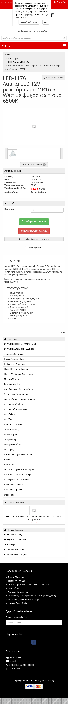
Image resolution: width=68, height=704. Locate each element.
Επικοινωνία (13, 657)
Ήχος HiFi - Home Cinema (16, 369)
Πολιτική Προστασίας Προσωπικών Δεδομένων (27, 584)
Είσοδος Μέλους (59, 2)
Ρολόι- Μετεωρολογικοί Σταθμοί (18, 474)
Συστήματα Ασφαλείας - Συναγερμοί (20, 349)
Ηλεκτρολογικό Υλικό (13, 404)
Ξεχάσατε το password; (16, 539)
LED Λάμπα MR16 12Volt (20, 62)
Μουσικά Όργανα (12, 379)
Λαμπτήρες (13, 58)
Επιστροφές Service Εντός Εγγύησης (23, 599)
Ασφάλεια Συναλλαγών (17, 592)
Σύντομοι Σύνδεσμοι (15, 550)
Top (63, 332)
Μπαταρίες (9, 449)
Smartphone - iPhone (13, 485)
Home (8, 55)
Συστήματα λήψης (12, 384)
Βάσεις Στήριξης (11, 434)
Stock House (9, 495)
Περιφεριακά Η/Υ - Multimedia (17, 480)
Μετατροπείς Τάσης (12, 444)
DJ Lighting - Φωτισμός (14, 364)
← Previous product (33, 248)
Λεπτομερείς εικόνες (34, 164)
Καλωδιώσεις (10, 414)
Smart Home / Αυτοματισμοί (16, 394)
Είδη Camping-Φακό (13, 490)
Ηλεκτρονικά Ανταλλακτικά (15, 409)
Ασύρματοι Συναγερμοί (14, 354)
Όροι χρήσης (12, 588)
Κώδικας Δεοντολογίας (17, 603)
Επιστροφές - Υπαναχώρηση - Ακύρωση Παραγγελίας (31, 596)
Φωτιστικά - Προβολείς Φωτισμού (19, 469)
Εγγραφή (9, 544)
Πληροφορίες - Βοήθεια (16, 555)
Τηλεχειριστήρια (11, 439)
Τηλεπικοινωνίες (11, 429)
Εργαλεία (8, 459)
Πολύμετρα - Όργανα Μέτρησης (18, 454)
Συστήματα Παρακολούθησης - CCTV (20, 344)
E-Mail (11, 661)
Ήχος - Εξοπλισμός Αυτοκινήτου (18, 374)
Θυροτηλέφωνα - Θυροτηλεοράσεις (19, 399)
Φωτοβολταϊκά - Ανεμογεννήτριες (18, 389)
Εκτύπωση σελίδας (53, 78)
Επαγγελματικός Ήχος (14, 359)
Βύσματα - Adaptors (13, 424)
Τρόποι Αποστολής (15, 581)
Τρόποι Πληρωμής (15, 577)
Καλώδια (8, 419)
